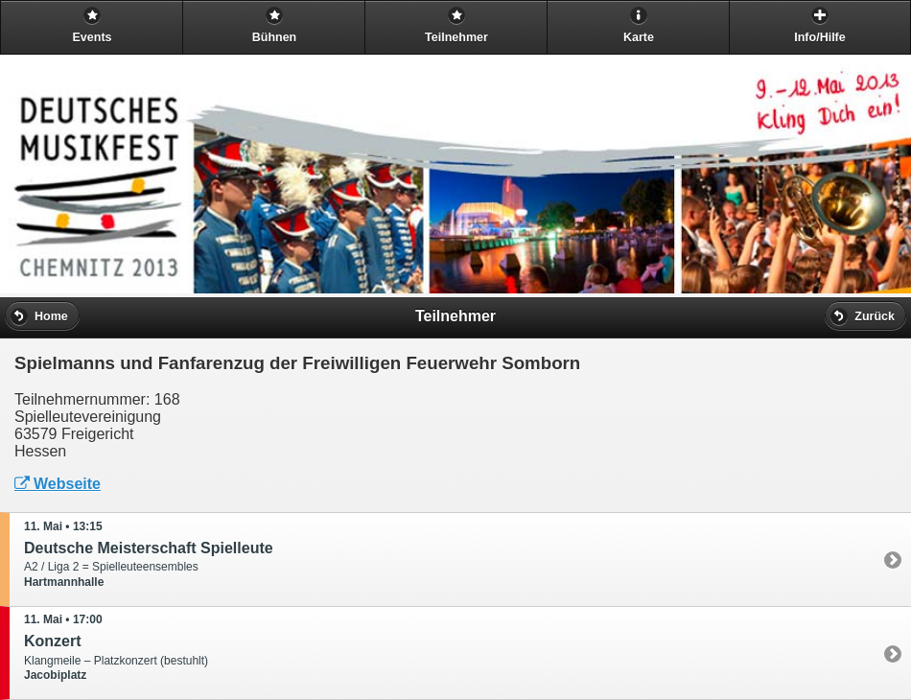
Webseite (57, 484)
